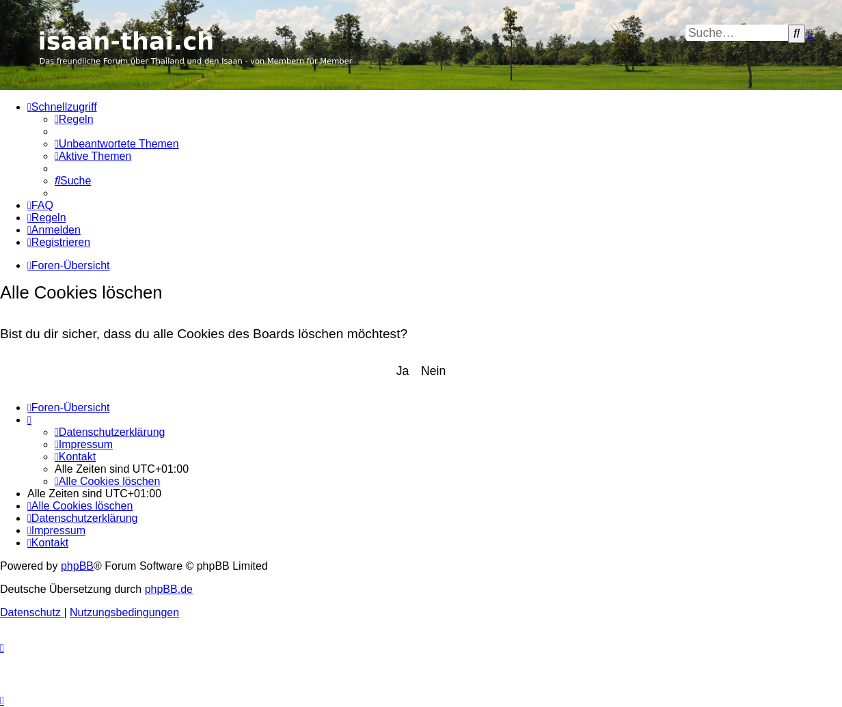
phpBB (77, 566)
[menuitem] (74, 119)
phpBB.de (169, 589)
